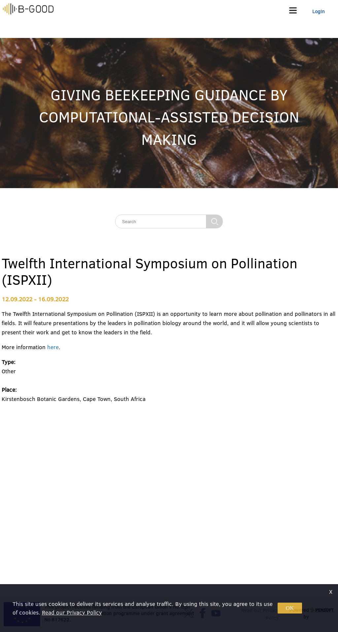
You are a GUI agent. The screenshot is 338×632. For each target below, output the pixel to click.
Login (318, 11)
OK (290, 608)
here (53, 347)
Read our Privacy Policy (72, 612)
